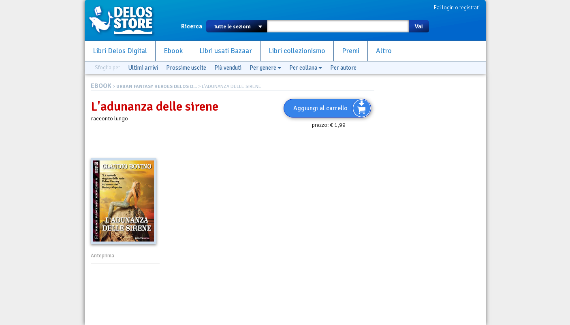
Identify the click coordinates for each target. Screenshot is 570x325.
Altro (384, 51)
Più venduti (227, 67)
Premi (350, 51)
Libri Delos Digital (120, 51)
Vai (418, 26)
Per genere (265, 67)
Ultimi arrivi (143, 67)
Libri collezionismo (297, 51)
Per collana (305, 67)
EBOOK (101, 86)
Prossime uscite (186, 67)
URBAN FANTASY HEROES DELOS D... (156, 86)
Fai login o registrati (457, 7)
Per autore (343, 67)
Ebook (173, 51)
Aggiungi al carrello (320, 108)
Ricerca (191, 26)
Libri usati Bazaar (225, 51)
